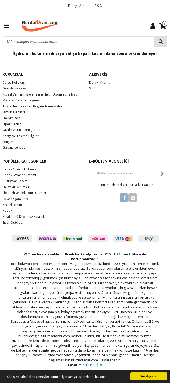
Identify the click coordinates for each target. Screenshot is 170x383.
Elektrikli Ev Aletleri (16, 187)
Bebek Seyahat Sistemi (19, 175)
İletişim (8, 141)
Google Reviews (14, 88)
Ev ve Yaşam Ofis (15, 199)
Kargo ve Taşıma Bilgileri (21, 136)
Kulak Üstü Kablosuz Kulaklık (24, 216)
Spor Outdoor (13, 222)
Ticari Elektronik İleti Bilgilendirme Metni (32, 106)
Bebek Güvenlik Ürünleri (21, 169)
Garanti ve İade (14, 147)
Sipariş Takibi (12, 124)
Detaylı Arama (78, 5)
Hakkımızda (11, 118)
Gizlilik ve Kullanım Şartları (22, 130)
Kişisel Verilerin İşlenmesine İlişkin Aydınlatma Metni (41, 94)
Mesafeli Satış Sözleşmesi (21, 100)
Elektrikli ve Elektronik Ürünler (25, 193)
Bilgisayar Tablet (15, 181)
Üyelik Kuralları (14, 112)
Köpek (7, 210)
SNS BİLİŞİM (92, 364)
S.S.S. (98, 5)
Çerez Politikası (14, 82)
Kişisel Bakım (12, 204)
